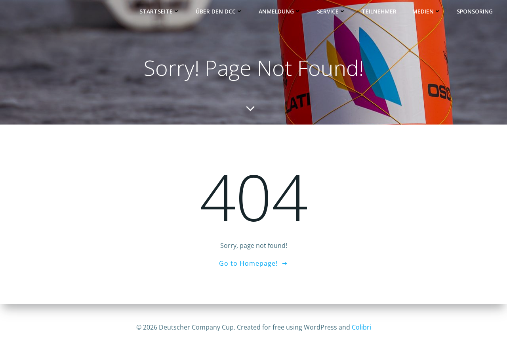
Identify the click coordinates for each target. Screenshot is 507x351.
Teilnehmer (379, 11)
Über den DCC (219, 11)
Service (331, 11)
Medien (427, 11)
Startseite (160, 11)
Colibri (361, 327)
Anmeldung (280, 11)
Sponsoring (475, 11)
